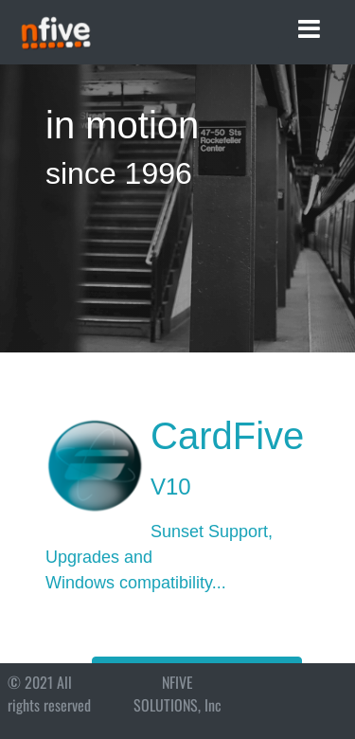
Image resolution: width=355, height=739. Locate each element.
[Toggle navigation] (309, 29)
